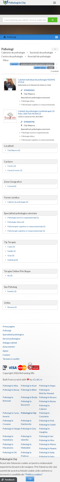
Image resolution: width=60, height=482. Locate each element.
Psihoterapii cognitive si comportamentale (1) (26, 231)
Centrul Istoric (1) (14, 170)
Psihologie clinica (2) (15, 222)
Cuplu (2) (11, 246)
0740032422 (29, 90)
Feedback (10, 479)
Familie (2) (11, 251)
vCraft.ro (37, 379)
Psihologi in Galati (47, 424)
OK (30, 479)
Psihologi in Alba (10, 385)
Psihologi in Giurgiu (11, 428)
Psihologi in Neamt (47, 448)
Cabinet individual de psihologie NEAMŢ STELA (36, 80)
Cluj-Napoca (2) (13, 150)
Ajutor (6, 350)
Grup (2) (10, 255)
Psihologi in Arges (47, 385)
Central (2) (11, 186)
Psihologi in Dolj (46, 420)
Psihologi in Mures (47, 444)
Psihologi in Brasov (48, 397)
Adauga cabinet (10, 342)
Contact (6, 355)
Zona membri (9, 346)
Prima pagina (9, 326)
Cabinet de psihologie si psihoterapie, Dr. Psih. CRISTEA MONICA (36, 112)
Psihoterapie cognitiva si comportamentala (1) (26, 226)
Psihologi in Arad (28, 385)
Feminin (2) (11, 291)
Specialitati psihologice (13, 334)
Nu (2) (9, 275)
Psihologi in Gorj (28, 428)
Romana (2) (12, 307)
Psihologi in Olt (10, 452)
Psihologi (7, 330)
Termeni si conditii (11, 359)
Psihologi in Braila (29, 397)
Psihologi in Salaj (46, 452)
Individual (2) (12, 260)
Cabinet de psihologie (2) (17, 202)
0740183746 (29, 122)
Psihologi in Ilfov (46, 440)
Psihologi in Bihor (29, 389)
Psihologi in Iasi (46, 436)
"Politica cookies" (34, 474)
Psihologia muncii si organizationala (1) (23, 217)
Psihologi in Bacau (11, 389)
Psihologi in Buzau (47, 401)
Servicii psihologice (11, 338)
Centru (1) (11, 166)
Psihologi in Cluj (28, 413)
